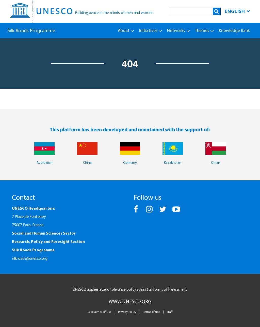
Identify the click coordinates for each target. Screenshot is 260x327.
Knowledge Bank (234, 30)
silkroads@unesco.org (29, 258)
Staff (169, 312)
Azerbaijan (45, 162)
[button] (136, 211)
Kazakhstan (172, 162)
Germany (130, 162)
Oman (215, 162)
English (237, 11)
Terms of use (151, 312)
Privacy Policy (127, 312)
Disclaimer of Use (99, 312)
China (87, 162)
